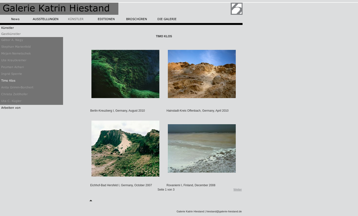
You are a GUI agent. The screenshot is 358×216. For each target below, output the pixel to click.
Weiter (238, 189)
